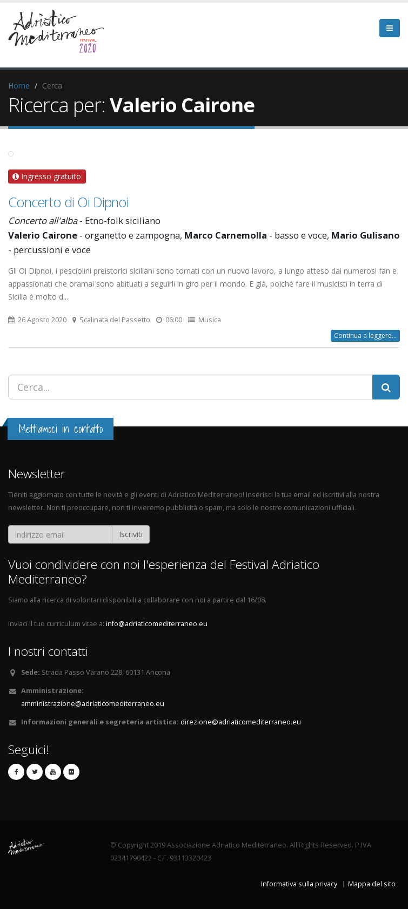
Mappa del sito (372, 883)
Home (19, 85)
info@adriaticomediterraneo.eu (157, 623)
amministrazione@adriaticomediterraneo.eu (92, 703)
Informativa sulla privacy (299, 883)
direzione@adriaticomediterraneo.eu (240, 722)
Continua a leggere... (365, 335)
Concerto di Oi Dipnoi (68, 202)
